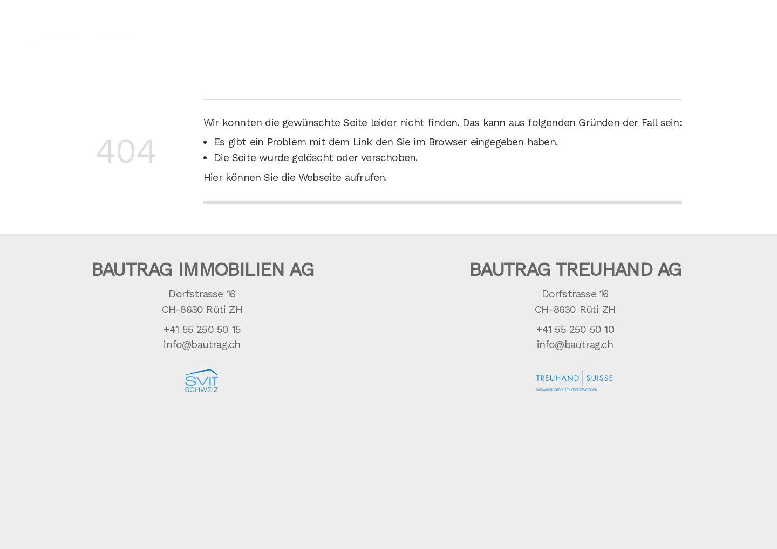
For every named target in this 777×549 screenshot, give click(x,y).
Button (733, 34)
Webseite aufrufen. (342, 177)
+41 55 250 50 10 (575, 329)
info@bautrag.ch (201, 344)
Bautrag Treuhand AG (575, 269)
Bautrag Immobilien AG (202, 269)
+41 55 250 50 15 (202, 329)
